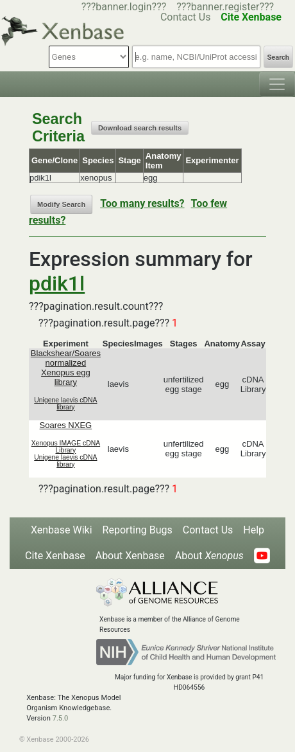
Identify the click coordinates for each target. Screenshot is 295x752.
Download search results (139, 128)
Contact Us (208, 530)
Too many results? (142, 203)
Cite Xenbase (55, 556)
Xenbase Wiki (61, 530)
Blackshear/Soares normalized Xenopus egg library (66, 367)
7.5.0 (61, 718)
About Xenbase (130, 556)
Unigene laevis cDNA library (65, 404)
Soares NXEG (66, 425)
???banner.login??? (124, 7)
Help (253, 530)
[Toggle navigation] (277, 84)
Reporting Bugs (138, 530)
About (209, 556)
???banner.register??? (225, 7)
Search (278, 57)
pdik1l (57, 283)
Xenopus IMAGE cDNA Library (65, 447)
